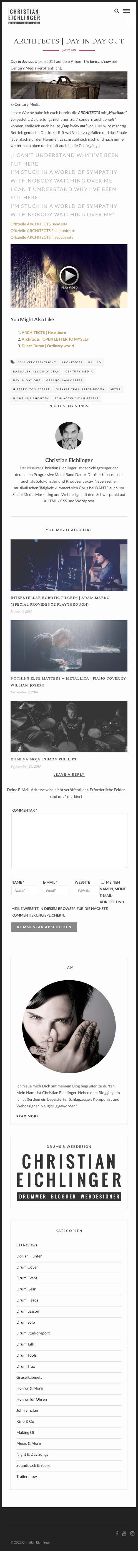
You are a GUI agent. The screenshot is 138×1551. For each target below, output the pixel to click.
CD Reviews (26, 1245)
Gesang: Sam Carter (64, 380)
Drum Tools (26, 1355)
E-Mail (50, 882)
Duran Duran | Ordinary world (48, 345)
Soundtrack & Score (33, 1465)
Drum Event (26, 1277)
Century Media (79, 371)
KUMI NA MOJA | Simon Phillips (43, 759)
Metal (116, 389)
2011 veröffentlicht (37, 362)
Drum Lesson (27, 1311)
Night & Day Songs (69, 406)
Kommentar (24, 810)
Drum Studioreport (33, 1333)
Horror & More (29, 1388)
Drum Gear (26, 1289)
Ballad (94, 362)
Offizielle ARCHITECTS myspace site (42, 237)
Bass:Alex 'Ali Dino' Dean (36, 371)
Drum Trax (25, 1366)
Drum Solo (25, 1322)
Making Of (25, 1432)
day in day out (27, 380)
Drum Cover (27, 1267)
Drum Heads (27, 1300)
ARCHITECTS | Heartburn (44, 332)
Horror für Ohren (31, 1399)
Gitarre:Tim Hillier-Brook (80, 389)
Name (17, 882)
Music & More (28, 1443)
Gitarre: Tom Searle (31, 389)
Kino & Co (25, 1421)
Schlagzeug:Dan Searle (77, 398)
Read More (27, 1116)
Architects (72, 362)
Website (82, 882)
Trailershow (26, 1476)
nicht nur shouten (31, 398)
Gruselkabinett (29, 1377)
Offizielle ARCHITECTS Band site (39, 224)
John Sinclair (27, 1410)
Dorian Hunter (29, 1256)
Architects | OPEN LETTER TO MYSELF (55, 339)
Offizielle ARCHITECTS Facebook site (43, 230)
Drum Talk (25, 1344)
